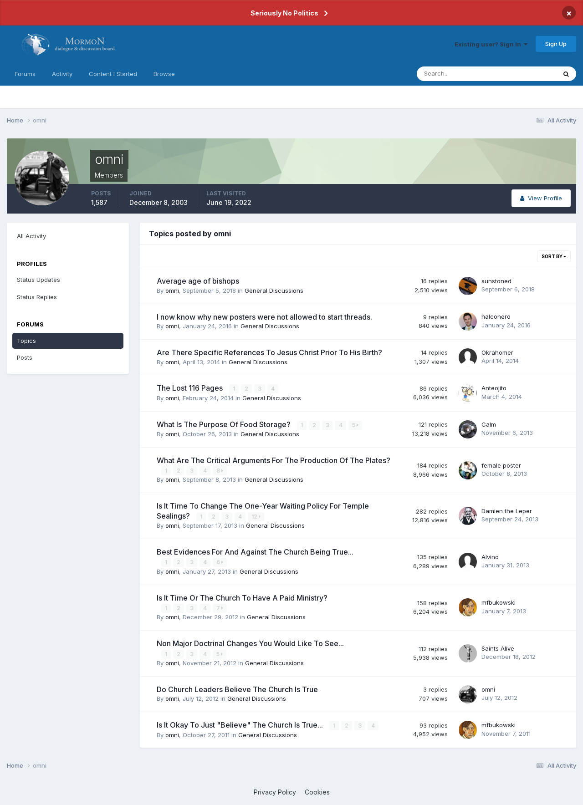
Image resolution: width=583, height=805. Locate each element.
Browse (164, 73)
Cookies (317, 791)
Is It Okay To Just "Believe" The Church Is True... (241, 724)
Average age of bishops (198, 280)
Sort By (554, 256)
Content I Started (113, 73)
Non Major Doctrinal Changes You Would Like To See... (250, 642)
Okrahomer (497, 352)
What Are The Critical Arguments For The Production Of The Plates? (273, 459)
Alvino (490, 556)
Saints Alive (497, 647)
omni (172, 290)
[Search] (457, 73)
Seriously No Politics (284, 13)
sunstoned (496, 281)
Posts (24, 357)
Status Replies (37, 297)
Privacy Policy (275, 791)
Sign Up (556, 43)
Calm (488, 424)
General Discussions (274, 290)
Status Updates (38, 279)
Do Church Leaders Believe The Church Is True (237, 688)
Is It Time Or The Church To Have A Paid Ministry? (242, 596)
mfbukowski (498, 602)
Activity (62, 73)
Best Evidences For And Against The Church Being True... (255, 551)
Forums (25, 73)
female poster (501, 465)
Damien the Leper (506, 510)
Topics (26, 340)
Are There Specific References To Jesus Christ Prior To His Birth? (269, 352)
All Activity (31, 235)
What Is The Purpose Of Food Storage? (224, 423)
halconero (496, 316)
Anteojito (493, 388)
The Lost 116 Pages (191, 387)
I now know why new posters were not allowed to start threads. (264, 316)
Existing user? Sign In (491, 44)
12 (256, 516)
